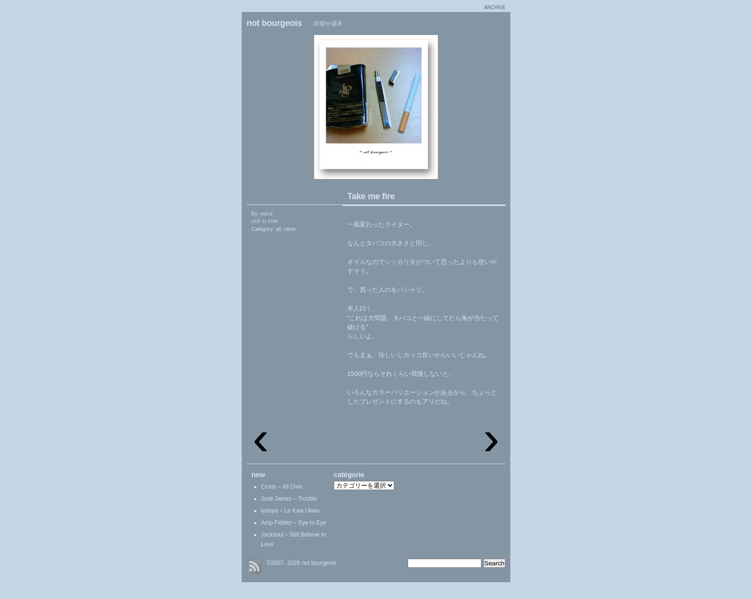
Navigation (309, 109)
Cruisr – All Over (282, 486)
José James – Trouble (289, 498)
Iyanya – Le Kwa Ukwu (290, 510)
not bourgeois (274, 23)
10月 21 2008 (264, 221)
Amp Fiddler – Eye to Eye (293, 522)
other (290, 229)
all (278, 229)
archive (494, 7)
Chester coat (443, 109)
